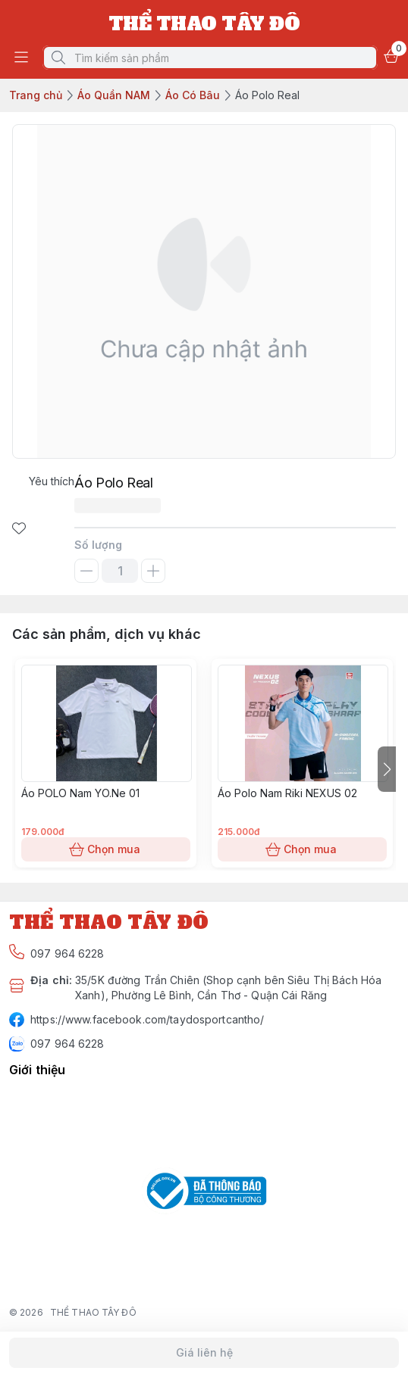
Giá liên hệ (204, 1353)
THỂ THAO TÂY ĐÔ (93, 1312)
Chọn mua (105, 849)
